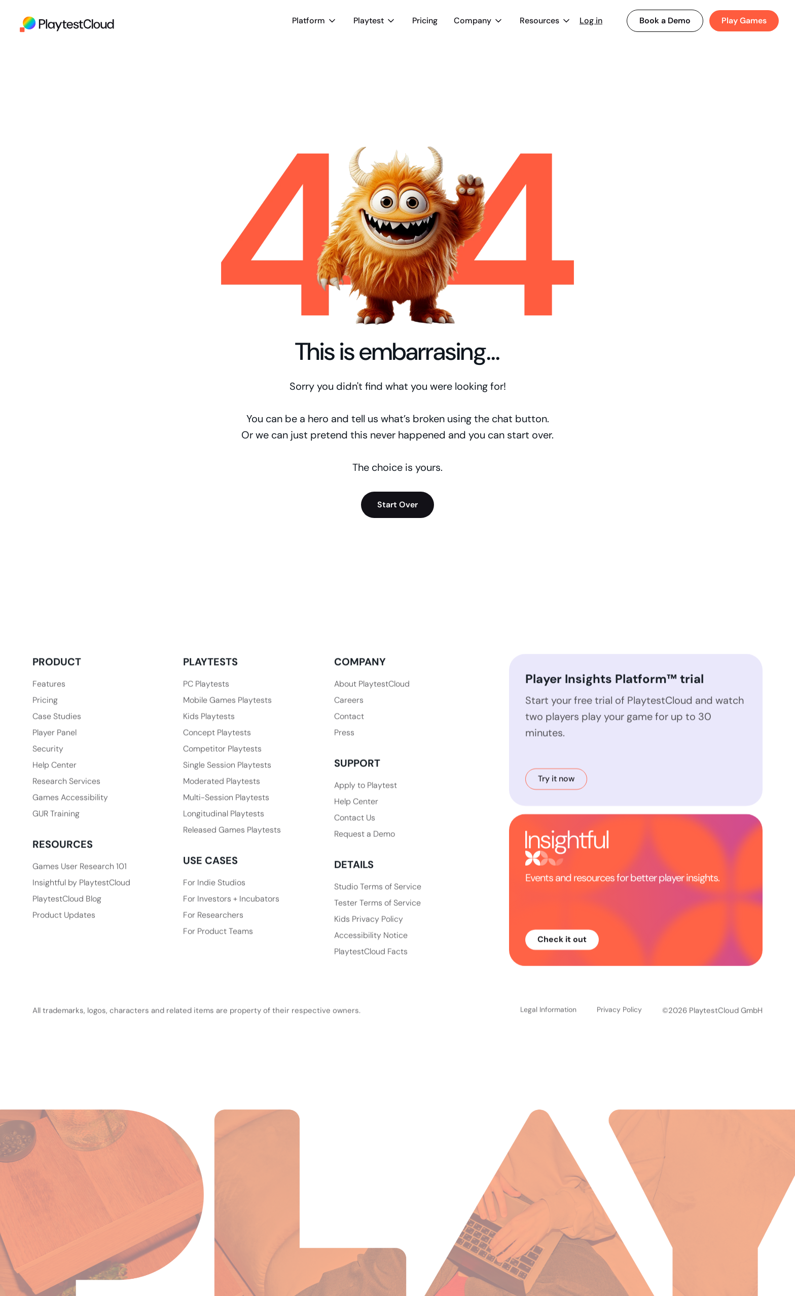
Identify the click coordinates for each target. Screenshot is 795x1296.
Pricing (425, 20)
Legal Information (548, 1030)
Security (47, 758)
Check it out (562, 948)
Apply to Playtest (365, 794)
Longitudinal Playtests (223, 823)
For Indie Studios (214, 891)
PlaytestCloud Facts (371, 960)
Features (48, 693)
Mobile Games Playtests (227, 709)
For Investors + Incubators (231, 908)
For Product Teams (218, 940)
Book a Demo (665, 20)
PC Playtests (206, 693)
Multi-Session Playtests (226, 806)
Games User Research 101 (79, 875)
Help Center (54, 774)
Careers (349, 709)
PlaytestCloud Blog (66, 908)
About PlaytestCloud (372, 693)
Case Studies (56, 725)
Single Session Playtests (227, 774)
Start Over (397, 504)
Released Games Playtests (232, 839)
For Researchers (213, 924)
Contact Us (354, 827)
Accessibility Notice (371, 944)
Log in (591, 20)
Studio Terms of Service (377, 896)
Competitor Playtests (222, 758)
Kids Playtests (209, 725)
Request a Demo (364, 843)
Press (344, 741)
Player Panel (54, 741)
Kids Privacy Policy (368, 928)
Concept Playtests (217, 741)
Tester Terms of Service (377, 912)
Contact (349, 725)
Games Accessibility (70, 806)
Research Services (66, 790)
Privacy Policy (619, 1030)
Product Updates (63, 924)
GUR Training (56, 823)
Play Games (744, 20)
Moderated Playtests (221, 790)
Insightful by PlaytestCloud (81, 891)
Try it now (556, 788)
